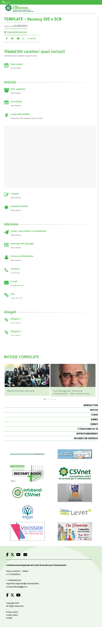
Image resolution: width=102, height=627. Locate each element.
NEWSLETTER (91, 405)
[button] (44, 399)
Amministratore (17, 32)
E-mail (18, 38)
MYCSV (94, 410)
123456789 (15, 273)
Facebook (6, 38)
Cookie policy (12, 615)
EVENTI (94, 424)
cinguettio (12, 38)
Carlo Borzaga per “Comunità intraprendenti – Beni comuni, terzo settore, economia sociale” (71, 394)
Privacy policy (12, 612)
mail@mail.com (17, 285)
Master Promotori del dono (21, 391)
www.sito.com (16, 298)
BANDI (94, 419)
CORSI (94, 414)
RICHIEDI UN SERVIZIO (86, 438)
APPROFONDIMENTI (87, 433)
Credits (9, 618)
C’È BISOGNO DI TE (88, 428)
